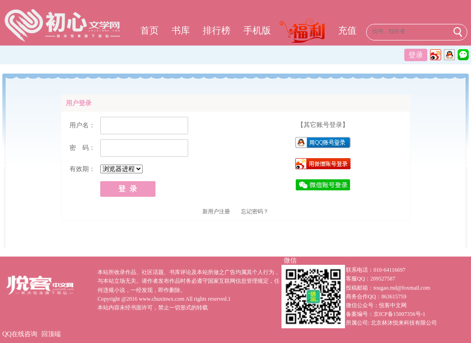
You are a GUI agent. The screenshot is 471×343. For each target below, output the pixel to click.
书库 (181, 30)
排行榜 (216, 30)
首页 (149, 30)
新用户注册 (216, 211)
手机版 (257, 30)
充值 (347, 30)
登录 (415, 55)
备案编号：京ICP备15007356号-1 (385, 314)
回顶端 (51, 334)
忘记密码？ (255, 211)
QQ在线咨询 (19, 334)
